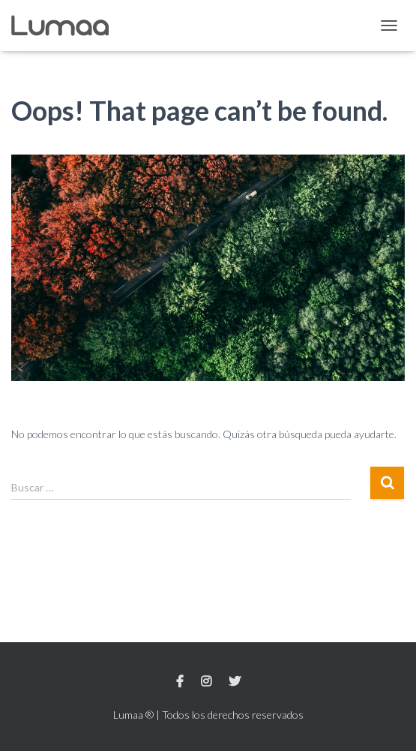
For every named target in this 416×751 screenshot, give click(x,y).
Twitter (234, 682)
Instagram (206, 682)
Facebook (180, 682)
